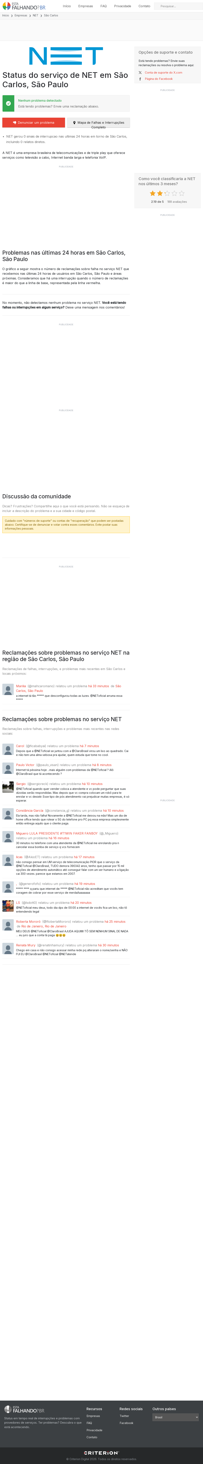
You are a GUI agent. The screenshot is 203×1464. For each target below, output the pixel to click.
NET (35, 15)
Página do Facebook (159, 79)
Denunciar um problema (33, 123)
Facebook (126, 1423)
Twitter (124, 1416)
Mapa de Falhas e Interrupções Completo (98, 124)
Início (67, 6)
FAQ (103, 6)
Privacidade (122, 6)
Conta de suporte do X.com (163, 73)
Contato (144, 6)
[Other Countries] (175, 1417)
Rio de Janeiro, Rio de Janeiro (43, 988)
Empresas (85, 6)
